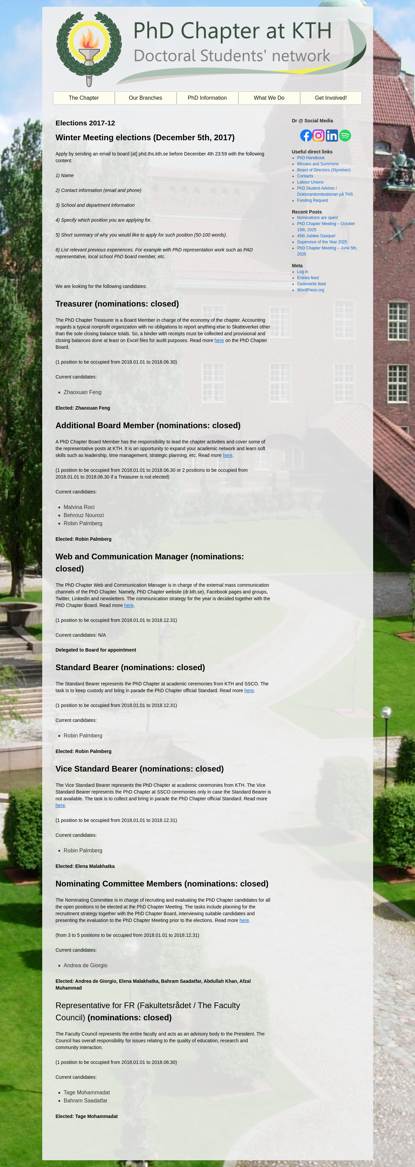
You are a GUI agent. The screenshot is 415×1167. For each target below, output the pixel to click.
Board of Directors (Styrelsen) (324, 170)
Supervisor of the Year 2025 (322, 242)
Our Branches (145, 98)
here (219, 340)
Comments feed (311, 284)
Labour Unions (310, 182)
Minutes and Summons (318, 164)
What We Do (269, 98)
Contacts (305, 176)
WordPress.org (310, 290)
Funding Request (312, 200)
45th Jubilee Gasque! (316, 236)
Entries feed (308, 277)
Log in (302, 271)
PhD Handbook (311, 157)
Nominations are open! (317, 217)
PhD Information (207, 98)
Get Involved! (331, 98)
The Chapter (84, 98)
